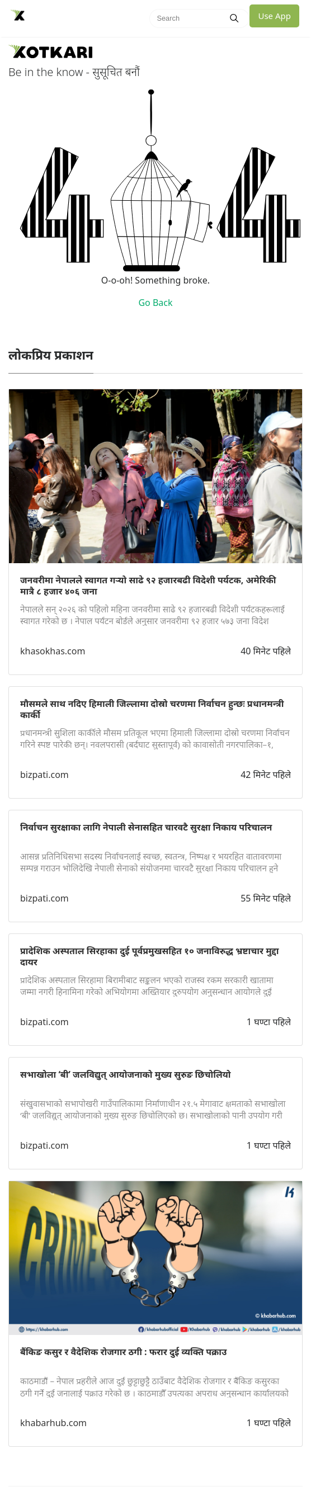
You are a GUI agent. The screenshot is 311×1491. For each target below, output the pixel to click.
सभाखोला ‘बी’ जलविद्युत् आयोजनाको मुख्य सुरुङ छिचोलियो (125, 1074)
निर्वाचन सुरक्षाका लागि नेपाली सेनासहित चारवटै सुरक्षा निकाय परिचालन (146, 827)
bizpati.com (44, 774)
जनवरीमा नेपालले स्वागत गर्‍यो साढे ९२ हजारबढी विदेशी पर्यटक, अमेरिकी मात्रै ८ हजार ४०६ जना (148, 585)
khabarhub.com (53, 1423)
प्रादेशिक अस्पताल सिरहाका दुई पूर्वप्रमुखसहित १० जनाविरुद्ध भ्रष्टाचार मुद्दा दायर (149, 956)
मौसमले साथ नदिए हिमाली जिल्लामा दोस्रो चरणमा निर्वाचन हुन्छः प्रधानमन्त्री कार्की (152, 709)
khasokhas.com (52, 651)
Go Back (155, 302)
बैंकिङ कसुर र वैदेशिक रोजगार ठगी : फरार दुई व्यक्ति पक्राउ (123, 1352)
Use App (274, 15)
